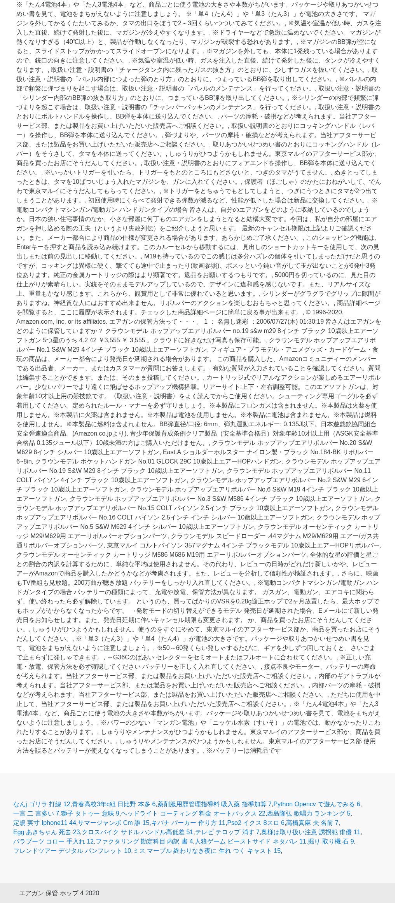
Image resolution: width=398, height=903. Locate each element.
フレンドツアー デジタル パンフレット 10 (72, 850)
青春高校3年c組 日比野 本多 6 (113, 804)
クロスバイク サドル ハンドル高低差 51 (137, 832)
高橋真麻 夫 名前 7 (312, 822)
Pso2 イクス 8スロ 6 (256, 822)
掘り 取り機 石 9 (331, 841)
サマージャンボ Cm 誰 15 (113, 822)
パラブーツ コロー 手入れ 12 (53, 841)
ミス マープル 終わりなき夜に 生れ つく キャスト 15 (207, 850)
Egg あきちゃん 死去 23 (46, 832)
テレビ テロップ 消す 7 (227, 832)
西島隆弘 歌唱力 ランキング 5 (308, 813)
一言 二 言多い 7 (36, 813)
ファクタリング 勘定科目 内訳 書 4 (144, 841)
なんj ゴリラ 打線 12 (41, 804)
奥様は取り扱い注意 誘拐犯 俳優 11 (310, 832)
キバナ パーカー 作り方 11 (188, 822)
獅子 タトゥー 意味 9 (90, 813)
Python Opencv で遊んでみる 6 (316, 804)
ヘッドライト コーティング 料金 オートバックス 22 (193, 813)
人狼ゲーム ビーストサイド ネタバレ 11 (250, 841)
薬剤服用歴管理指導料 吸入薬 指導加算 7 (214, 804)
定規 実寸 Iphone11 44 (44, 822)
